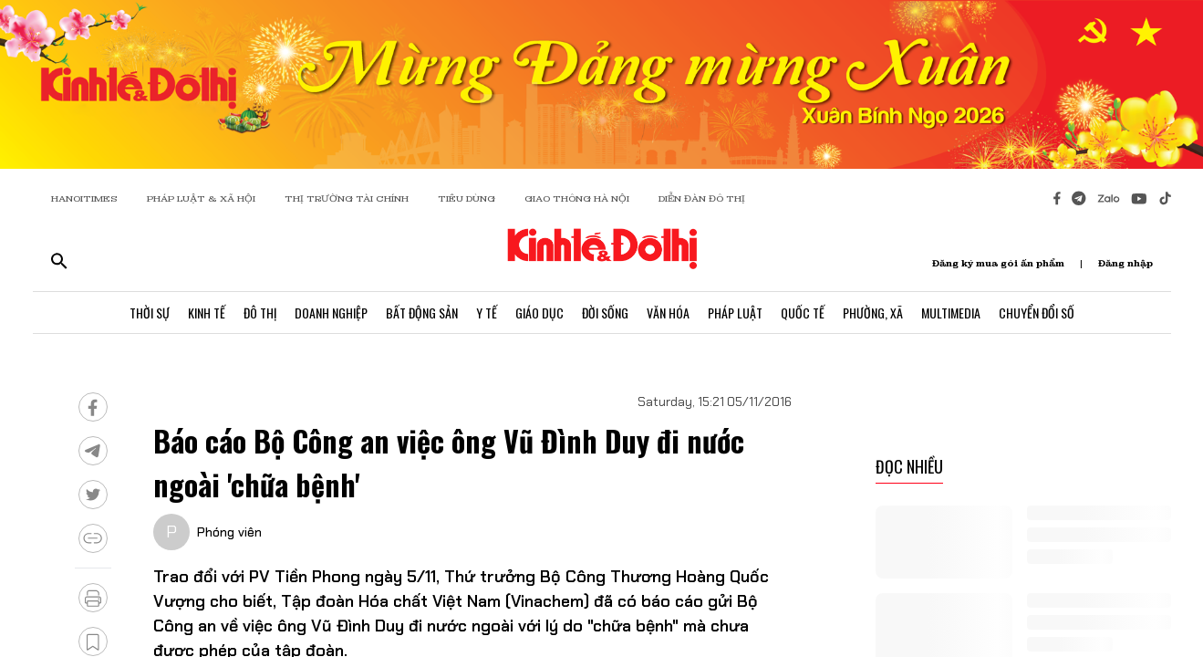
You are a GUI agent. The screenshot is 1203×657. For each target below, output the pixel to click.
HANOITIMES (84, 198)
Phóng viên (229, 532)
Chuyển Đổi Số (1036, 312)
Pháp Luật (735, 312)
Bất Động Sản (422, 312)
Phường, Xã (873, 312)
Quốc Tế (802, 312)
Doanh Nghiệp (331, 312)
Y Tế (486, 312)
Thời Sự (150, 312)
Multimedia (950, 312)
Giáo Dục (539, 312)
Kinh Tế (206, 312)
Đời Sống (605, 312)
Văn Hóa (668, 312)
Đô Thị (260, 312)
